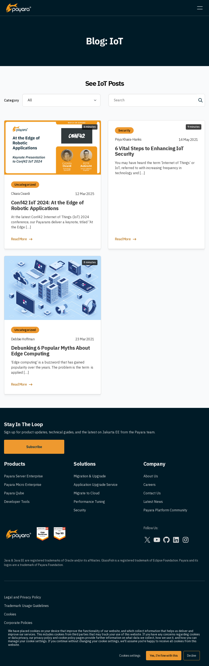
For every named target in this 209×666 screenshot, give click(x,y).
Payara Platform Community (165, 510)
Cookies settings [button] (129, 656)
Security (80, 510)
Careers (149, 484)
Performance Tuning (89, 501)
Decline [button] (191, 656)
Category (11, 100)
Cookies (10, 614)
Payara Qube (14, 493)
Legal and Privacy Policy (22, 597)
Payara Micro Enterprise (22, 484)
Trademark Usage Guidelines (26, 606)
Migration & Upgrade (90, 476)
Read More (22, 239)
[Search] (152, 100)
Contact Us (152, 493)
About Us (150, 476)
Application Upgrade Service (95, 484)
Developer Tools (17, 501)
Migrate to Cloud (86, 493)
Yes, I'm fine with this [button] (164, 656)
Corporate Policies (18, 623)
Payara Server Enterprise (23, 476)
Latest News (153, 501)
